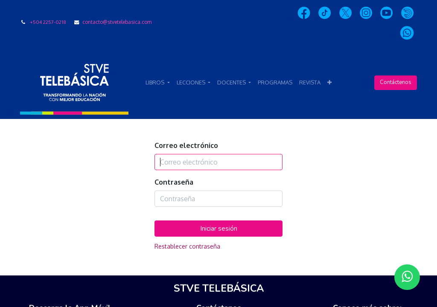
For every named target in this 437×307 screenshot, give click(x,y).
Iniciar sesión (218, 228)
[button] (329, 82)
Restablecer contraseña (187, 246)
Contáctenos (395, 82)
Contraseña (173, 182)
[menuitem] (275, 82)
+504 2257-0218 (48, 22)
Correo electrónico (186, 145)
